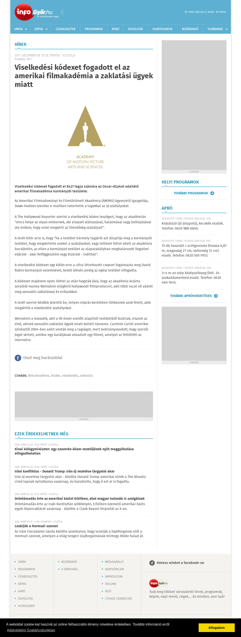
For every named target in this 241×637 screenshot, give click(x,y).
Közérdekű (190, 29)
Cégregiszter (65, 29)
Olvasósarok (162, 29)
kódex (55, 375)
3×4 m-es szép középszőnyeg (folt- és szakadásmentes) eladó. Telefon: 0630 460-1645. (191, 278)
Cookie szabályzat (118, 598)
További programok (191, 193)
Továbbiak (215, 29)
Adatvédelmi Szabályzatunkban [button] (31, 630)
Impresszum (114, 576)
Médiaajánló (114, 562)
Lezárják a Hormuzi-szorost (36, 526)
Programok (94, 29)
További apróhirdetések (191, 296)
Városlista (62, 12)
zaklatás (86, 375)
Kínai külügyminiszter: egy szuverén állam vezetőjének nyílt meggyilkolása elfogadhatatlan (74, 451)
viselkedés (70, 375)
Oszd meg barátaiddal (42, 358)
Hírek (18, 29)
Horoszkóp (26, 606)
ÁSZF (108, 591)
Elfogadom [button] (217, 627)
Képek (39, 29)
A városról (69, 569)
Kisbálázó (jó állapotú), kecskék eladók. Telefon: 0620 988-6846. (193, 226)
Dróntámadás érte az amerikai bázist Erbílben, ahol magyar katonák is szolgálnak (80, 498)
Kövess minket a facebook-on (180, 563)
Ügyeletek (135, 29)
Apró (115, 29)
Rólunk (110, 584)
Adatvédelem (114, 569)
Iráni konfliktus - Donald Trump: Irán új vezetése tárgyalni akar (65, 471)
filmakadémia (38, 375)
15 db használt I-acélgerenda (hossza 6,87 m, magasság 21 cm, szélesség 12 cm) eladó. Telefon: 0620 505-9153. (194, 250)
